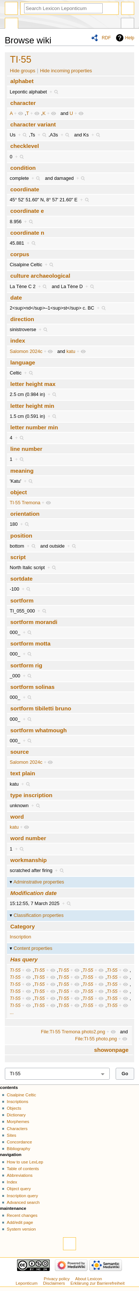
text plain (22, 773)
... (12, 1012)
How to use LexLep (25, 1162)
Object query (19, 1188)
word (17, 816)
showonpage (111, 1050)
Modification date (33, 893)
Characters (17, 1128)
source (19, 752)
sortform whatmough (38, 730)
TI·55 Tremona (25, 502)
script (18, 557)
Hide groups (22, 70)
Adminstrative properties (38, 882)
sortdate (21, 578)
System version (21, 1229)
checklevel (24, 146)
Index (12, 1182)
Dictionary (16, 1115)
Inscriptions (17, 1101)
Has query (24, 959)
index (17, 340)
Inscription (20, 937)
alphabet (22, 81)
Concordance (19, 1142)
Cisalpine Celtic (21, 1095)
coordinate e (27, 211)
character (23, 103)
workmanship (28, 860)
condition (23, 168)
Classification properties (39, 915)
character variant (33, 124)
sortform (22, 600)
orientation (25, 514)
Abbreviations (19, 1175)
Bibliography (18, 1148)
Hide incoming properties (66, 70)
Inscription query (22, 1195)
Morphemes (18, 1121)
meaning (22, 471)
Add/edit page (20, 1222)
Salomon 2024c (26, 351)
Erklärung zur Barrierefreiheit (97, 1283)
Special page (11, 24)
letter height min (32, 406)
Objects (14, 1108)
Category (22, 926)
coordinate (24, 189)
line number (26, 449)
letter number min (34, 427)
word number (28, 838)
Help (130, 37)
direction (22, 319)
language (22, 362)
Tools (127, 24)
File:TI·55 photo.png (96, 1038)
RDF (106, 37)
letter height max (33, 384)
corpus (19, 254)
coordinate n (27, 233)
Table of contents (23, 1168)
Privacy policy (57, 1279)
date (16, 297)
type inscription (31, 795)
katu (70, 351)
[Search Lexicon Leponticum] (63, 8)
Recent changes (22, 1215)
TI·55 (21, 59)
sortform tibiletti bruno (40, 708)
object (18, 492)
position (21, 535)
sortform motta (30, 643)
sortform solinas (32, 687)
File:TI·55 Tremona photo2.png (73, 1031)
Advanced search (23, 1202)
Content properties (33, 948)
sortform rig (26, 665)
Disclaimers (54, 1283)
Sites (11, 1135)
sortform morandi (33, 622)
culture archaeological (40, 276)
